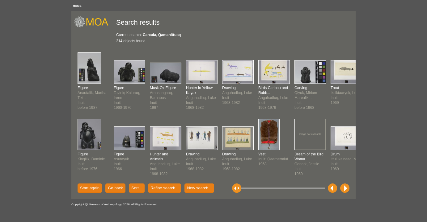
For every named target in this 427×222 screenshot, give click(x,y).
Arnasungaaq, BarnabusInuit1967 (163, 98)
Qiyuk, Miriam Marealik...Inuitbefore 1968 (305, 98)
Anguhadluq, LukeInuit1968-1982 (165, 164)
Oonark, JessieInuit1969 (308, 164)
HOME (77, 5)
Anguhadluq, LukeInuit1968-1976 (273, 98)
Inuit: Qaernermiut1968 (273, 159)
